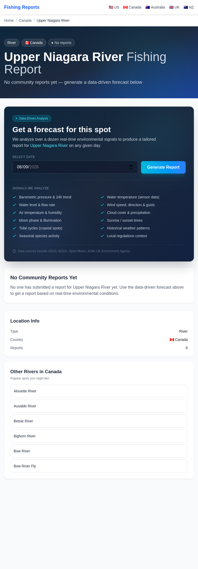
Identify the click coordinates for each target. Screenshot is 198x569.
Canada (25, 20)
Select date (23, 157)
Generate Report (163, 167)
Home (9, 20)
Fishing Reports (21, 7)
